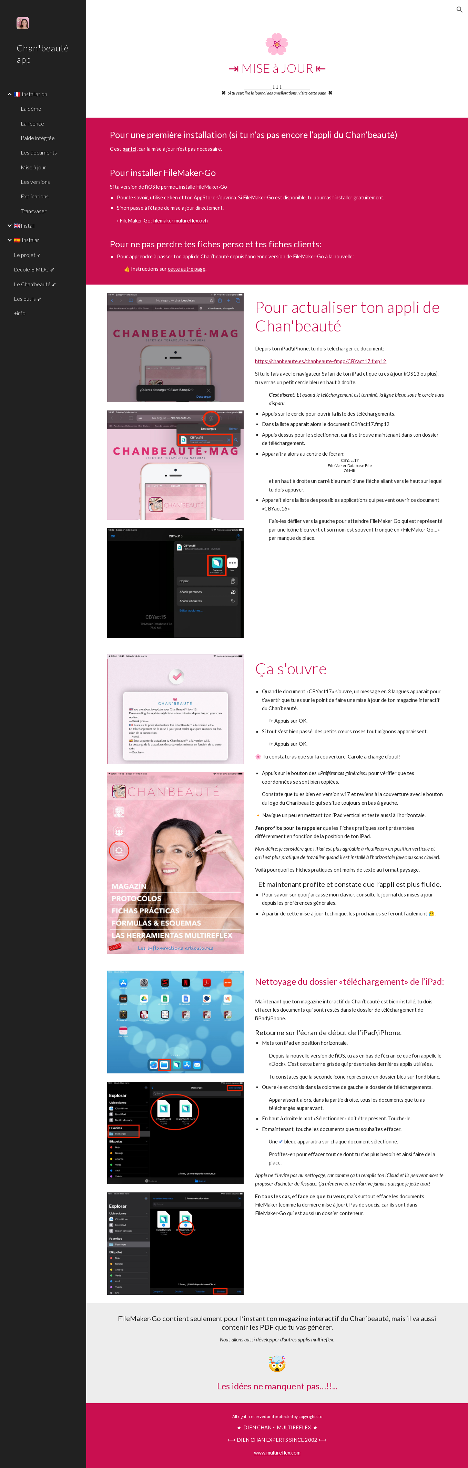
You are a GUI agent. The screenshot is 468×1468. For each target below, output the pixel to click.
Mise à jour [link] (33, 167)
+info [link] (20, 313)
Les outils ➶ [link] (27, 298)
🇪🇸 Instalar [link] (26, 240)
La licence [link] (32, 123)
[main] (277, 63)
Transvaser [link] (34, 211)
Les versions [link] (35, 181)
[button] (459, 9)
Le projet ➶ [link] (27, 254)
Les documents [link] (39, 152)
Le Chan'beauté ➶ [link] (35, 284)
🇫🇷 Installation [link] (30, 94)
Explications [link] (35, 196)
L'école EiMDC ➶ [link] (34, 269)
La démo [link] (31, 108)
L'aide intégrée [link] (38, 138)
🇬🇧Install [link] (24, 225)
